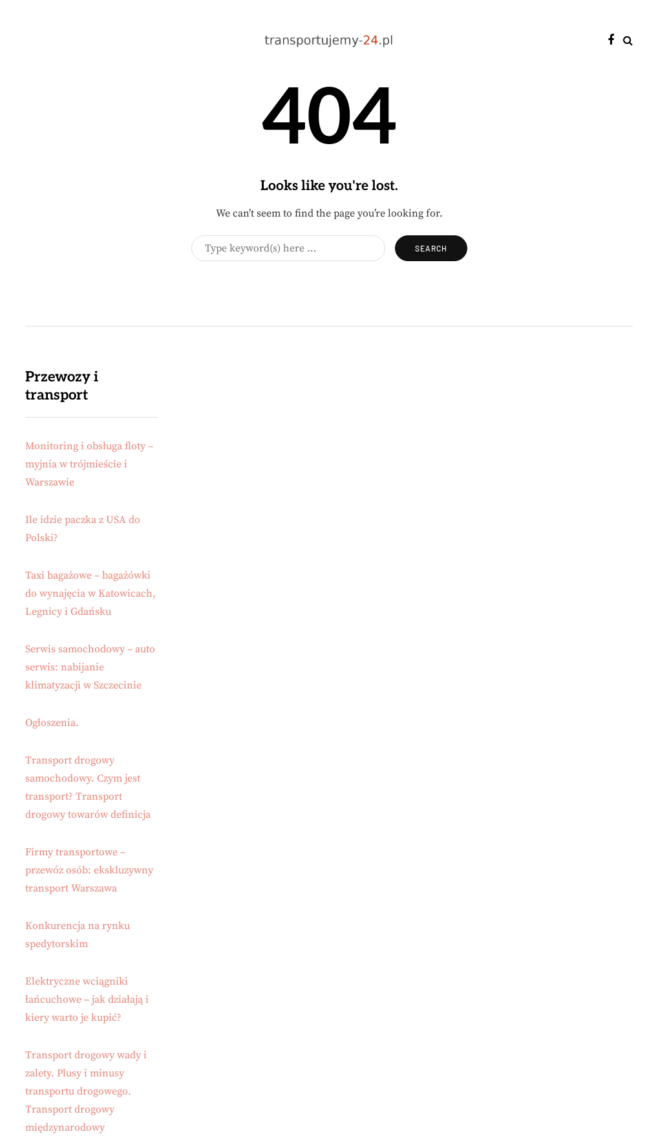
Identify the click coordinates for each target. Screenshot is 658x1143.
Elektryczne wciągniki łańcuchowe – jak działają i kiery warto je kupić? (87, 999)
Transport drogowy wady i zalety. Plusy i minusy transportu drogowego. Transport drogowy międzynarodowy (86, 1091)
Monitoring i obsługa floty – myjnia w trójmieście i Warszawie (89, 464)
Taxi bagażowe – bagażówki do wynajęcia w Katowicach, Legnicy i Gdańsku (90, 593)
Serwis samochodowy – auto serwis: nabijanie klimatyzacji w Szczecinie (90, 667)
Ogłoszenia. (52, 722)
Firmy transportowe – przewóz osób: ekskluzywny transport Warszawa (89, 870)
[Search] (288, 248)
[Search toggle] (628, 40)
